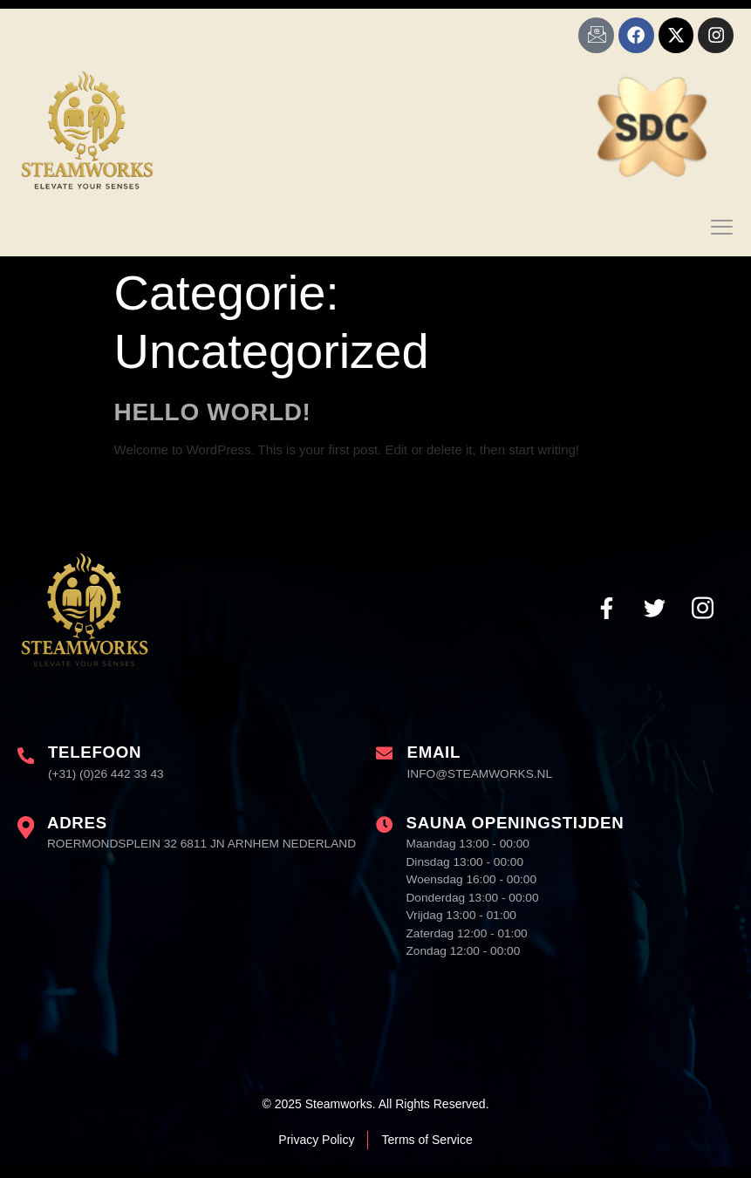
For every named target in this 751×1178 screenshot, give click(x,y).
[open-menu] (722, 235)
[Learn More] (92, 777)
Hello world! (212, 419)
